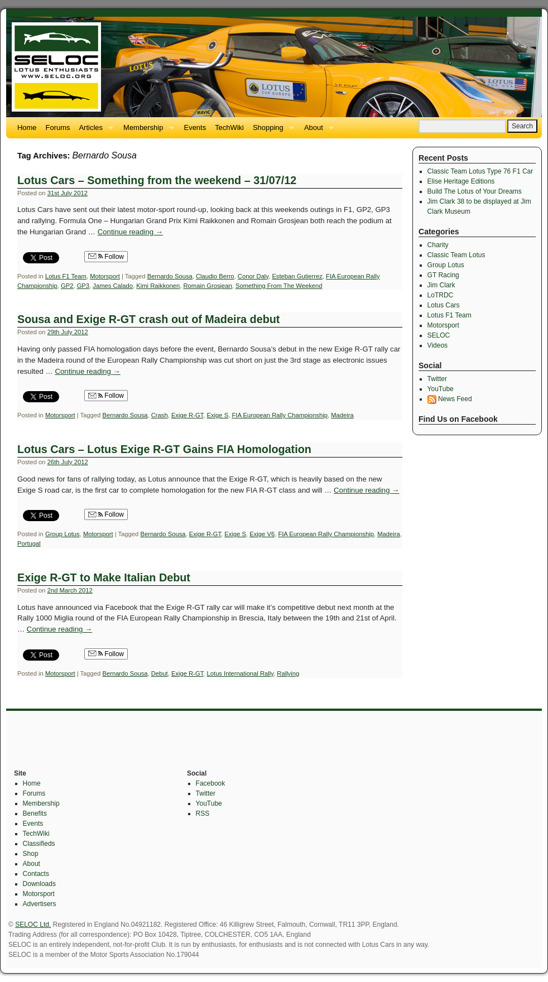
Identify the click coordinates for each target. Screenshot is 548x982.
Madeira (342, 415)
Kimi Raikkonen (158, 285)
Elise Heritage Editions (461, 181)
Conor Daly (253, 276)
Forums (58, 127)
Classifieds (39, 844)
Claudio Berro (215, 276)
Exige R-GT (187, 415)
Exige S (218, 415)
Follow (106, 257)
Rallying (288, 673)
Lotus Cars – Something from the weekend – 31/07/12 (156, 180)
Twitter (437, 379)
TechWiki (229, 127)
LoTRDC (440, 295)
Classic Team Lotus (456, 255)
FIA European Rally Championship (280, 415)
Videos (437, 345)
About (317, 130)
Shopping (271, 130)
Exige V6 (262, 534)
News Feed (449, 399)
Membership (146, 130)
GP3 (83, 285)
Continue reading (130, 232)
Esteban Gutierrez (297, 276)
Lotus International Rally (240, 673)
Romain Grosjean (207, 285)
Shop (31, 854)
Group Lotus (62, 534)
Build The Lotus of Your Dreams (474, 191)
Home (27, 127)
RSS (203, 813)
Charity (438, 245)
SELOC (438, 335)
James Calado (113, 285)
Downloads (39, 884)
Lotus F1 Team (65, 276)
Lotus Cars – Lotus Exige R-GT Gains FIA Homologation (164, 449)
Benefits (35, 813)
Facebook (210, 783)
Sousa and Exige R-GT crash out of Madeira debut (148, 319)
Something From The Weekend (278, 285)
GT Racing (443, 275)
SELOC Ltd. (33, 924)
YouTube (440, 389)
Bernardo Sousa (170, 276)
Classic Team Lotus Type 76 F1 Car (480, 171)
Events (195, 127)
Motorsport (105, 276)
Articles (93, 130)
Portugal (29, 543)
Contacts (36, 874)
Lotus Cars (443, 305)
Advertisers (39, 904)
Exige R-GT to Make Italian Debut (103, 577)
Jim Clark (441, 285)
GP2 (67, 285)
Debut (159, 673)
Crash (159, 415)
